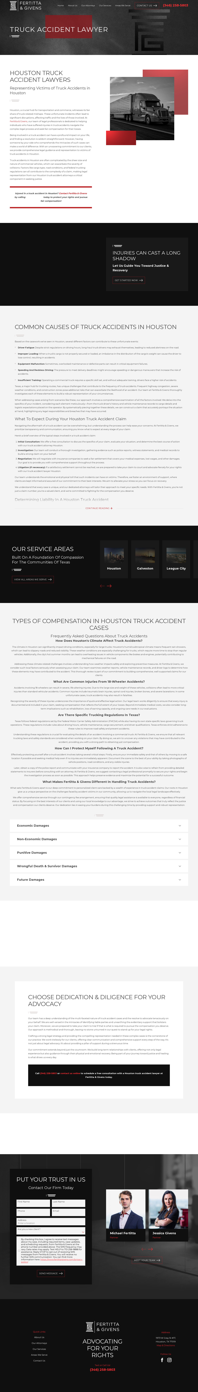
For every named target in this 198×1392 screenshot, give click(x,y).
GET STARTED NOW (129, 280)
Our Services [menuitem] (105, 5)
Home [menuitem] (61, 5)
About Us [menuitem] (72, 5)
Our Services (39, 1349)
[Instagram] (169, 1360)
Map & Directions (166, 1345)
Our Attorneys (39, 1343)
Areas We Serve (39, 1355)
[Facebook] (162, 1360)
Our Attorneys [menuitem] (88, 5)
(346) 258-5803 (175, 5)
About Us (39, 1337)
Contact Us (147, 5)
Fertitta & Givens (18, 121)
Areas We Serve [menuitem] (122, 5)
